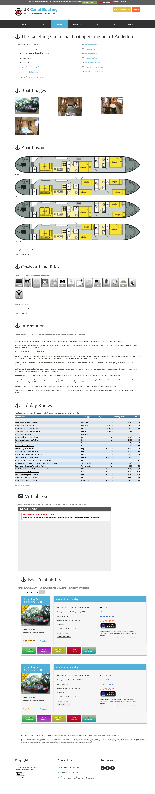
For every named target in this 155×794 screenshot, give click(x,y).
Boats (59, 24)
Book (42, 24)
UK (40, 9)
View (46, 53)
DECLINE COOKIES (105, 2)
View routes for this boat (92, 62)
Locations (77, 24)
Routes (95, 24)
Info (113, 24)
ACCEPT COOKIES (89, 2)
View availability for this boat (94, 67)
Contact (131, 24)
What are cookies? (119, 1)
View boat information (91, 44)
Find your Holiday (122, 9)
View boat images (90, 49)
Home (24, 24)
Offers (136, 9)
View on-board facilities (92, 58)
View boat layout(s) (91, 53)
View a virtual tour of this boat (94, 71)
